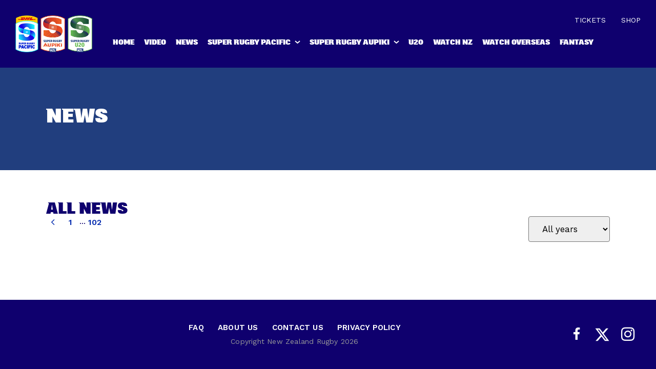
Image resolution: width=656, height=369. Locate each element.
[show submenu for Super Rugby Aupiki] (397, 44)
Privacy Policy (369, 327)
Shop (631, 20)
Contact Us (297, 327)
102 (94, 222)
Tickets (590, 20)
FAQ (196, 327)
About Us (238, 327)
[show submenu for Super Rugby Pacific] (298, 44)
